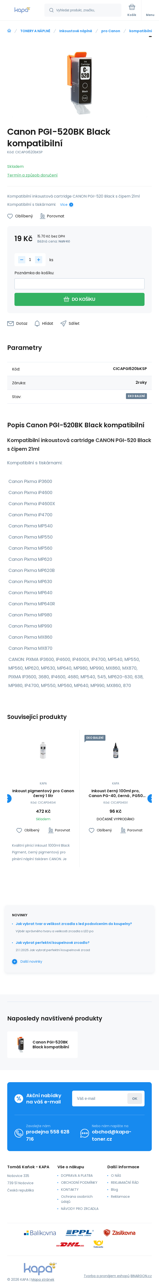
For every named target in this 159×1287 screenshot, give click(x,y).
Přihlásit (134, 1098)
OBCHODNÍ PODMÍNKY (79, 1182)
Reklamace (120, 1196)
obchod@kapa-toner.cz (111, 1135)
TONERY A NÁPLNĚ (35, 31)
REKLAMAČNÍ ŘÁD (125, 1182)
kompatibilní (140, 31)
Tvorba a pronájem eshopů (107, 1275)
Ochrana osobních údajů (77, 1199)
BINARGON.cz (141, 1275)
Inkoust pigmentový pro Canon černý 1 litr (43, 793)
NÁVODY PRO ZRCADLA (79, 1208)
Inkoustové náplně (75, 31)
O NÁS (116, 1175)
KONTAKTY (70, 1189)
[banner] (22, 10)
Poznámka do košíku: (34, 273)
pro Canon (110, 31)
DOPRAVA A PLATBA (77, 1175)
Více (64, 204)
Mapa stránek (42, 1279)
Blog (114, 1189)
